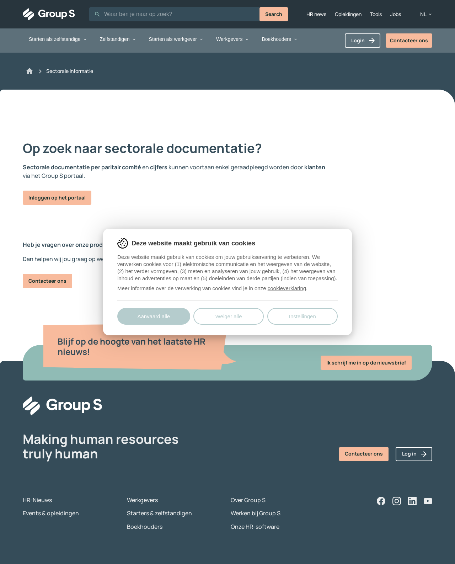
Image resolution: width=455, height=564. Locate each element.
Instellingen (302, 316)
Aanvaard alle (153, 316)
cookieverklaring (287, 288)
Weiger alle (228, 316)
